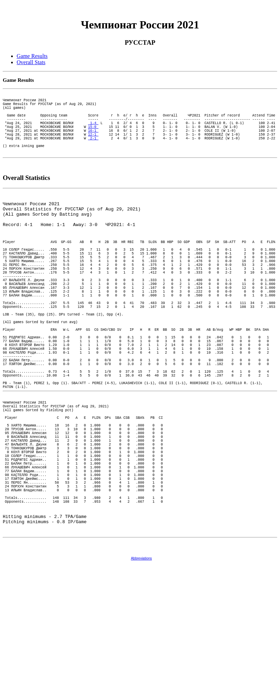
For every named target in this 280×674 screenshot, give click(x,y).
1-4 (93, 132)
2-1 (93, 151)
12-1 (93, 146)
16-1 (93, 141)
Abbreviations (141, 667)
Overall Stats (31, 62)
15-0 (93, 137)
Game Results (32, 56)
